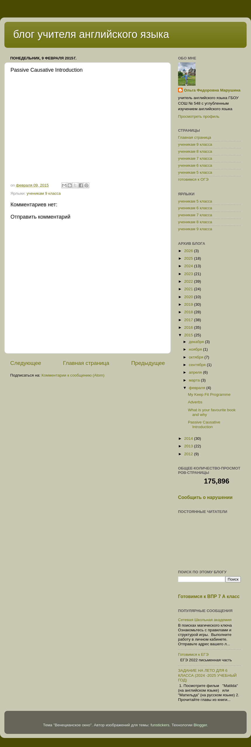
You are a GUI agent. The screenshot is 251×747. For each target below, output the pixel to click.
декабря (197, 342)
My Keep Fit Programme (209, 394)
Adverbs (195, 402)
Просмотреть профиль (198, 116)
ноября (196, 349)
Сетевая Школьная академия (204, 620)
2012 (189, 454)
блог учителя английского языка (91, 34)
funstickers (160, 725)
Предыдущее (148, 363)
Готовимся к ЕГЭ (193, 654)
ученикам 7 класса (195, 158)
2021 (189, 289)
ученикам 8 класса (195, 151)
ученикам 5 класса (195, 172)
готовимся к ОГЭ (193, 179)
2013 (189, 446)
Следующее (25, 363)
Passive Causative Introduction (204, 424)
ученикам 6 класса (195, 165)
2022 (189, 281)
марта (195, 380)
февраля (197, 388)
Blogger (200, 725)
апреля (196, 372)
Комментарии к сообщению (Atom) (72, 375)
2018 (189, 312)
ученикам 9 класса (44, 193)
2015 (189, 335)
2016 (189, 327)
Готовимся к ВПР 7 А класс (209, 596)
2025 (189, 258)
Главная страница (86, 363)
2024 (189, 266)
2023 (189, 274)
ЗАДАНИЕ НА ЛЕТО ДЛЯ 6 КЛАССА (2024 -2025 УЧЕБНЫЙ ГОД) (207, 675)
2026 (189, 251)
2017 (189, 320)
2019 (189, 304)
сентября (198, 365)
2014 (189, 438)
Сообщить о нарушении (205, 497)
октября (196, 357)
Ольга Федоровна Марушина (212, 90)
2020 (189, 297)
